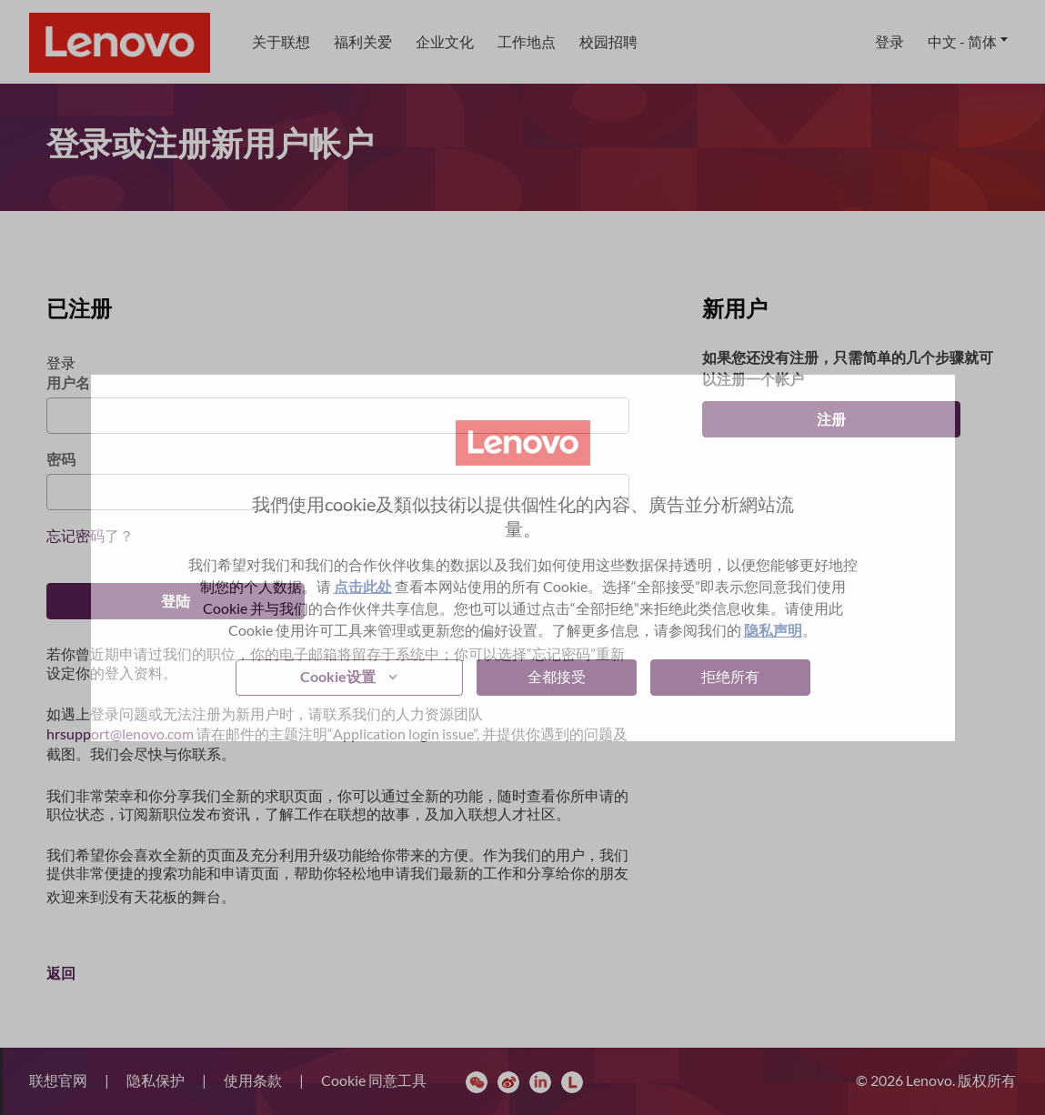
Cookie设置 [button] (338, 676)
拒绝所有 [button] (730, 676)
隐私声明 (773, 629)
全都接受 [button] (557, 676)
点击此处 (363, 586)
